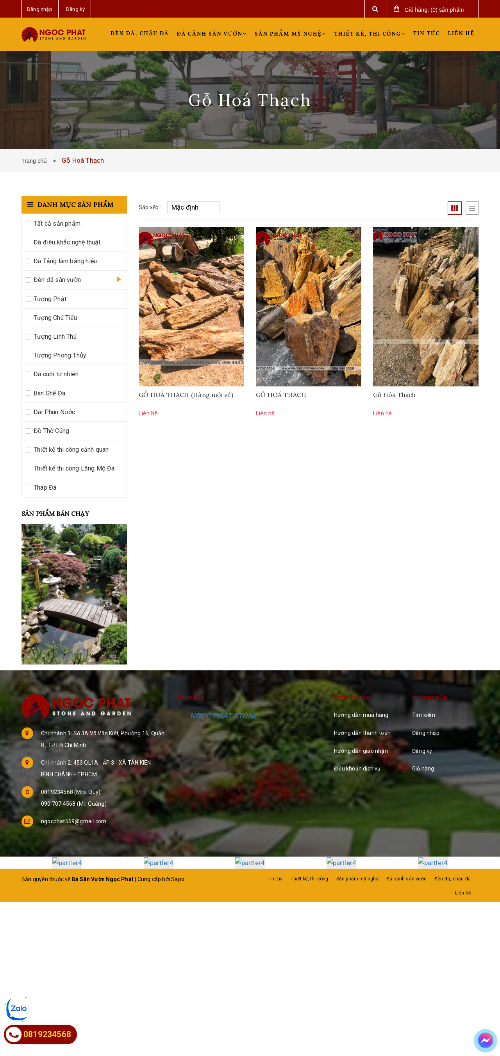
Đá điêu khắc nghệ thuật (67, 242)
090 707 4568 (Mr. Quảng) (74, 804)
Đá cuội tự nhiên (56, 374)
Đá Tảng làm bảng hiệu (65, 261)
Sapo (177, 879)
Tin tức (426, 34)
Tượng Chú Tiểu (55, 317)
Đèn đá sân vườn (57, 280)
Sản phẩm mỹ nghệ (290, 34)
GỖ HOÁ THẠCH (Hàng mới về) (186, 395)
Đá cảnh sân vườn (212, 34)
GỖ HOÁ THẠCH (281, 395)
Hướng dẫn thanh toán (362, 733)
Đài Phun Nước (54, 412)
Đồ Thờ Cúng (51, 431)
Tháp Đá (45, 487)
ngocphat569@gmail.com (73, 821)
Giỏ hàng (423, 768)
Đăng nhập (425, 733)
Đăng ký (422, 751)
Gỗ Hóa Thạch (394, 395)
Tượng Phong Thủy (60, 355)
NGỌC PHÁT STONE (223, 715)
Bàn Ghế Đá (49, 393)
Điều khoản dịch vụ (357, 768)
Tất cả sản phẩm (57, 223)
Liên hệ (461, 34)
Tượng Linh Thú (55, 336)
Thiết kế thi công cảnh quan (71, 449)
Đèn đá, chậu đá (140, 34)
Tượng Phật (50, 299)
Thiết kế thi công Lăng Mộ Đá (74, 468)
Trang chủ (35, 161)
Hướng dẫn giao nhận (361, 751)
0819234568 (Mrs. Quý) (70, 792)
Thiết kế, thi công (369, 34)
